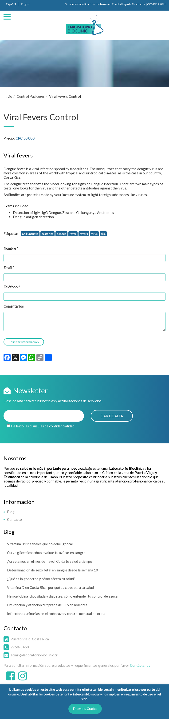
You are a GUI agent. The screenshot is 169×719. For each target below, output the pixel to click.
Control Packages (31, 96)
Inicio (8, 96)
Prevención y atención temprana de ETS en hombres (47, 605)
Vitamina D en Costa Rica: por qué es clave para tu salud (50, 587)
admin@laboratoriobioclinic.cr (34, 655)
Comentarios (14, 306)
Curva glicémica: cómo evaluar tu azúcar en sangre (46, 552)
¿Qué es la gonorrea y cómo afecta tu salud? (41, 579)
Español (11, 4)
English (25, 4)
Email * (9, 267)
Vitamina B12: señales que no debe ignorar (40, 544)
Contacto (14, 519)
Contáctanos (140, 665)
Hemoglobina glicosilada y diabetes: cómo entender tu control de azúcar (63, 596)
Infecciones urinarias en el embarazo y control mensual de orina (56, 613)
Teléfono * (12, 287)
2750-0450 (20, 647)
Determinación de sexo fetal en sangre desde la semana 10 (52, 570)
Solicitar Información (24, 342)
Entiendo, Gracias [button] (85, 709)
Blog (11, 512)
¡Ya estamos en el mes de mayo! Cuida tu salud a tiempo (49, 561)
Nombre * (11, 248)
